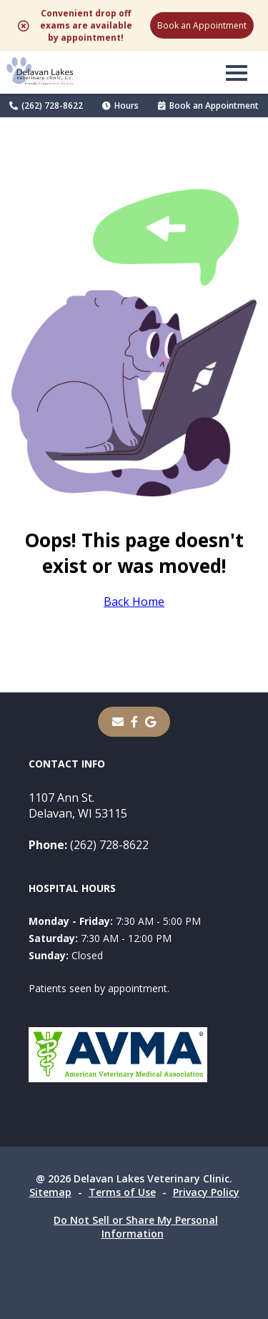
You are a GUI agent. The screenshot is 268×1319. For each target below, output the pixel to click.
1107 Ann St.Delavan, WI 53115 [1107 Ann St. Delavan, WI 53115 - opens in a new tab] (78, 805)
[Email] (118, 722)
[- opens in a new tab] (134, 722)
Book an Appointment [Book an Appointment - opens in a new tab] (208, 105)
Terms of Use (122, 1192)
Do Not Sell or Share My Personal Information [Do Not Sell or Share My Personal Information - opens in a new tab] (136, 1226)
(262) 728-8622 (46, 105)
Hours (120, 105)
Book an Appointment (202, 25)
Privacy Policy (206, 1192)
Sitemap (50, 1192)
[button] (236, 72)
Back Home (134, 601)
